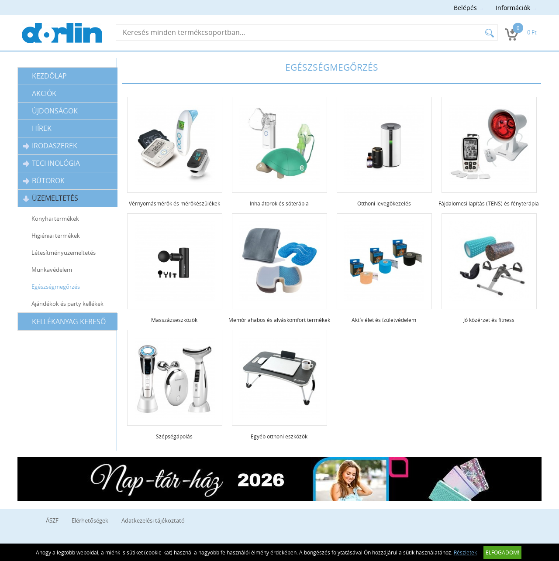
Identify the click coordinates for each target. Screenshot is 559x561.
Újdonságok (55, 111)
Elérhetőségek (90, 520)
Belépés (465, 7)
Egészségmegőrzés (55, 287)
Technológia (51, 163)
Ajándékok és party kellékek (67, 304)
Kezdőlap (49, 76)
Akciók (44, 93)
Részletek (465, 552)
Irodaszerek (50, 145)
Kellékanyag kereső (69, 321)
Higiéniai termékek (55, 235)
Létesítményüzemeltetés (63, 253)
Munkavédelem (51, 270)
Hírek (42, 128)
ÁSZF (52, 520)
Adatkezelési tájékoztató (153, 520)
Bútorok (44, 180)
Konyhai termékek (55, 218)
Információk (513, 7)
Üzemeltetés (50, 198)
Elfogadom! (502, 552)
